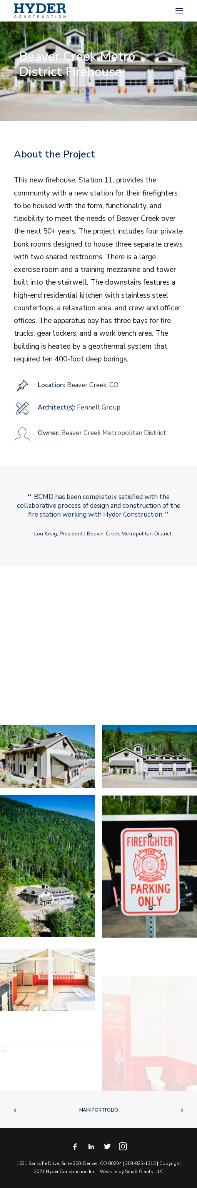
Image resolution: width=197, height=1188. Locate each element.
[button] (179, 11)
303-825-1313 (140, 1163)
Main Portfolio (98, 1110)
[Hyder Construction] (40, 10)
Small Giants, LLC (144, 1171)
